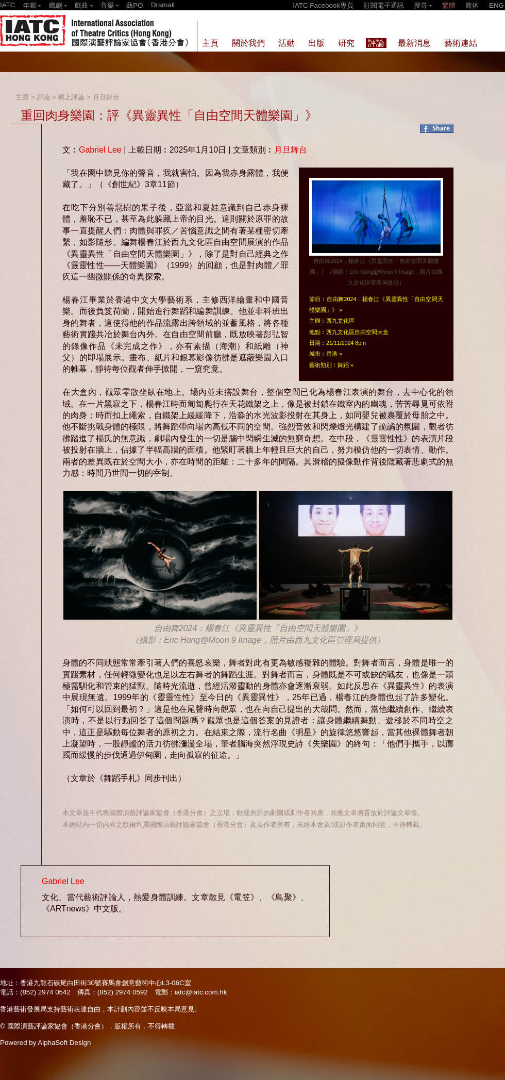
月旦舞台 (106, 97)
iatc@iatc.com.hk (201, 992)
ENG (496, 5)
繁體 (449, 5)
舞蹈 (343, 365)
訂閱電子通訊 (384, 5)
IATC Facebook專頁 (323, 5)
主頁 (22, 97)
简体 (472, 5)
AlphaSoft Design (64, 1042)
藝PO (134, 5)
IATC (7, 5)
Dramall (163, 5)
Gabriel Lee (100, 149)
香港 (332, 354)
